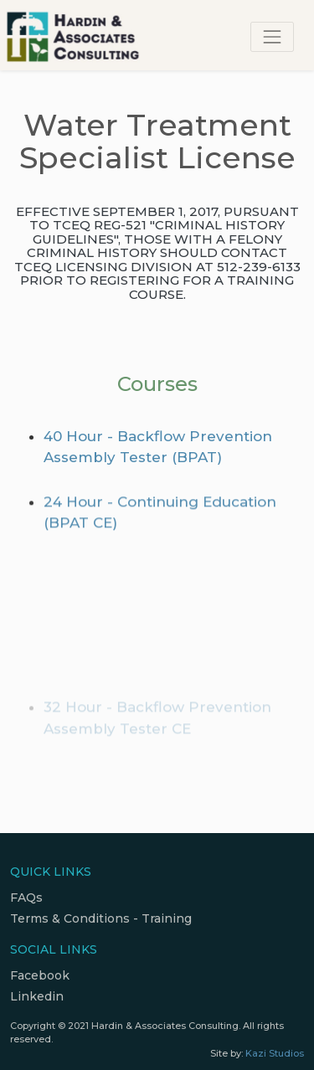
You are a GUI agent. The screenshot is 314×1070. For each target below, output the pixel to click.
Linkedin (37, 996)
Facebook (39, 975)
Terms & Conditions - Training (101, 918)
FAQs (26, 897)
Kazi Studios (274, 1053)
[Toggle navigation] (272, 37)
